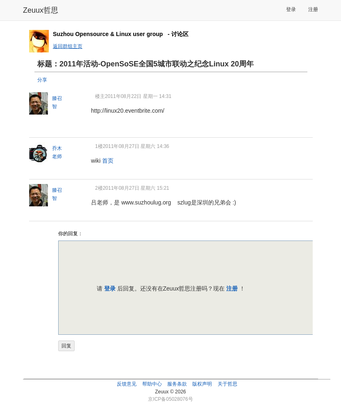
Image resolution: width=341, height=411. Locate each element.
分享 (42, 80)
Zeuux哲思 (40, 10)
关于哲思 (227, 384)
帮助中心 (152, 384)
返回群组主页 (67, 46)
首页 (108, 160)
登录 (291, 9)
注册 (313, 9)
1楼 (99, 146)
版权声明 (202, 384)
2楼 (99, 188)
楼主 (100, 96)
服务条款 (177, 384)
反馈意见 (126, 384)
